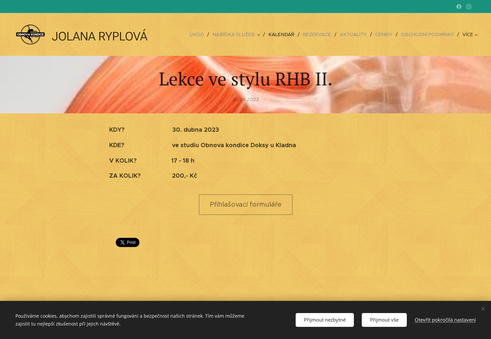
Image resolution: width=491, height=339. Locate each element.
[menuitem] (207, 34)
